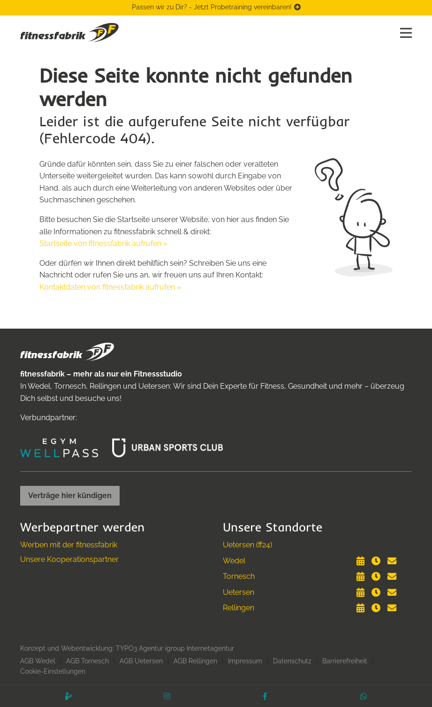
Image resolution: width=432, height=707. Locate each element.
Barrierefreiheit (344, 661)
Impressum (245, 661)
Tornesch (239, 576)
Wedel (234, 560)
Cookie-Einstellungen (52, 671)
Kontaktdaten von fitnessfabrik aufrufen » (110, 287)
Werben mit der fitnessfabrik (68, 544)
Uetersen (238, 592)
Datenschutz (292, 661)
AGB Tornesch (87, 661)
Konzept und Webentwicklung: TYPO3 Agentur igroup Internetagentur (127, 648)
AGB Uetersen (141, 661)
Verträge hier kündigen (70, 495)
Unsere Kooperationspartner (69, 559)
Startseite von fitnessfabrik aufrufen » (103, 243)
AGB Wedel (37, 661)
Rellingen (238, 607)
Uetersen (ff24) (247, 544)
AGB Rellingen (195, 661)
